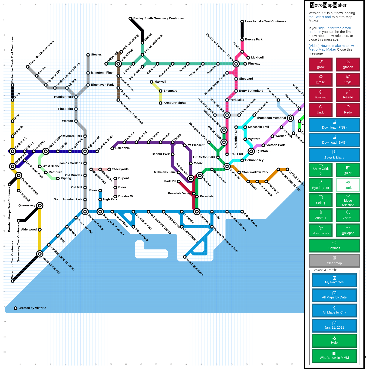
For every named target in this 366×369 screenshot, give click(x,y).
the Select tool (320, 17)
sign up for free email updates (330, 30)
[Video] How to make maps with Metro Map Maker (333, 48)
